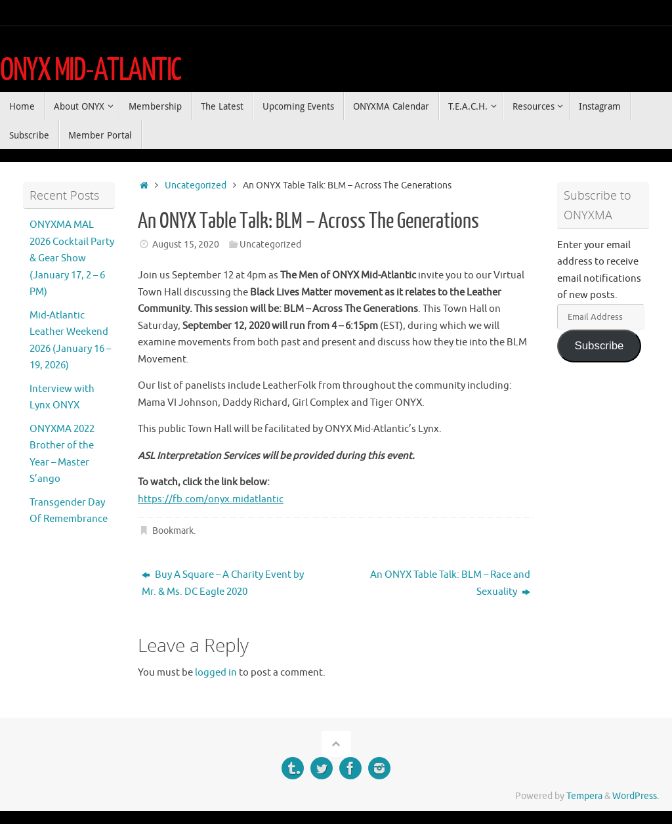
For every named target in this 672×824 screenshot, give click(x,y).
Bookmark (173, 530)
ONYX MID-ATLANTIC (90, 70)
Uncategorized (195, 185)
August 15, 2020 (185, 244)
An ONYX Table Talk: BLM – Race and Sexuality (450, 583)
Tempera (584, 796)
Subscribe (598, 345)
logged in (216, 672)
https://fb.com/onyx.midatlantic (211, 499)
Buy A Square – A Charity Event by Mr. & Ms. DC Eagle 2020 (223, 583)
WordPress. (635, 796)
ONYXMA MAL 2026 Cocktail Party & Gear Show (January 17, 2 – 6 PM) (72, 258)
